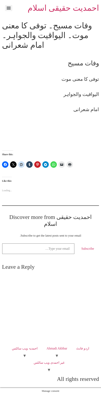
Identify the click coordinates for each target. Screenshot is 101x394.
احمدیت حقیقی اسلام (63, 8)
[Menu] (8, 8)
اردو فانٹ (82, 348)
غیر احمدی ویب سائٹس (49, 362)
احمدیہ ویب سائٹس (24, 348)
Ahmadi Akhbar (57, 348)
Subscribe (87, 248)
